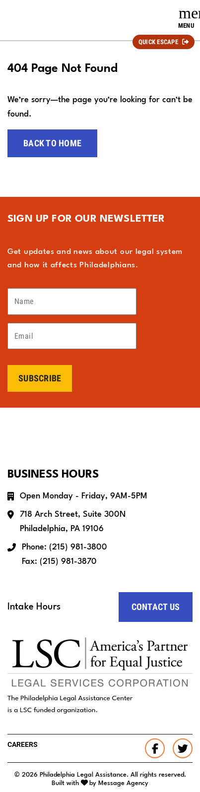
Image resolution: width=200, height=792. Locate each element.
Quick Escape (158, 42)
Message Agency (123, 783)
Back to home (52, 143)
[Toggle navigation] (186, 18)
